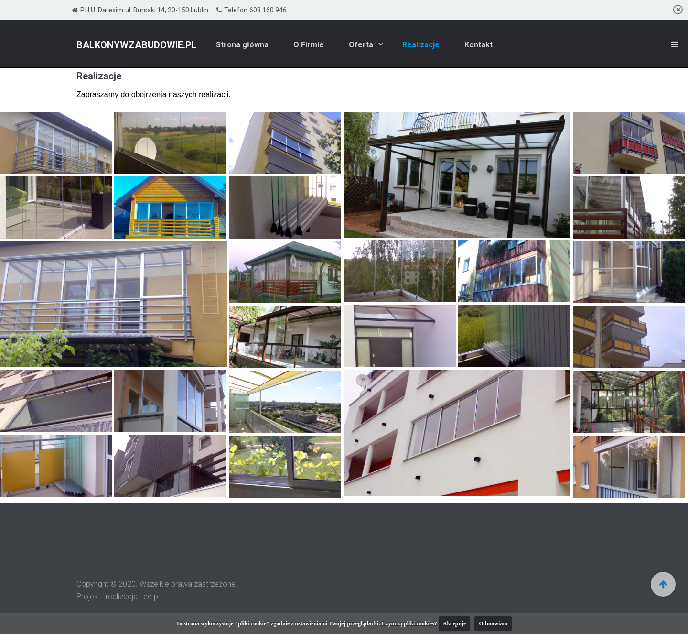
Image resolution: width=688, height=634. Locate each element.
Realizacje (421, 44)
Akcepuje (454, 623)
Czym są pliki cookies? (409, 623)
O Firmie (308, 44)
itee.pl (150, 596)
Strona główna (242, 44)
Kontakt (478, 44)
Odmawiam (493, 623)
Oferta (362, 44)
